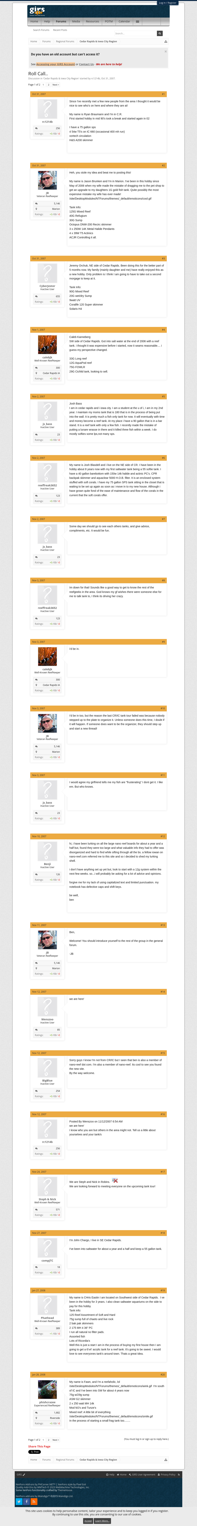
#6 (163, 458)
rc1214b (95, 78)
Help (47, 21)
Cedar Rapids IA (51, 373)
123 (58, 495)
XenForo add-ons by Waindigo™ (33, 1496)
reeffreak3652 (47, 485)
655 (58, 296)
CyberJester (47, 286)
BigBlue (47, 1080)
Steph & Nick (47, 1199)
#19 (163, 1290)
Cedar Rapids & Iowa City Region (61, 78)
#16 (163, 1114)
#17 (163, 1171)
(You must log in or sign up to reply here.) (146, 1439)
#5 (163, 396)
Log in (162, 2)
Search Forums (41, 30)
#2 (163, 165)
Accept (88, 1521)
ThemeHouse (65, 1490)
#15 (163, 1053)
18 (58, 1267)
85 (58, 1029)
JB (47, 193)
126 (58, 874)
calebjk (47, 357)
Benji (47, 864)
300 (58, 367)
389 (58, 1328)
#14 (163, 991)
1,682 (57, 1412)
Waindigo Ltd (65, 1496)
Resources (92, 21)
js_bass (47, 424)
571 (58, 1209)
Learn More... (102, 1521)
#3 (163, 258)
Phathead (47, 1318)
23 (58, 434)
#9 (163, 641)
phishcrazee (47, 1402)
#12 (163, 836)
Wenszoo (47, 1019)
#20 (163, 1374)
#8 (163, 580)
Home (34, 21)
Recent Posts (60, 30)
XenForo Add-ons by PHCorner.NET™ (35, 1484)
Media (76, 21)
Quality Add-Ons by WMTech (52, 1487)
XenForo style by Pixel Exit (72, 1484)
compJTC (47, 1260)
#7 (163, 519)
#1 (163, 94)
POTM (109, 21)
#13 (163, 925)
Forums (61, 21)
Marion (56, 209)
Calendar (124, 21)
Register (172, 2)
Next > (56, 84)
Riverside (55, 1418)
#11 (163, 775)
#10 (163, 708)
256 (58, 128)
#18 (163, 1233)
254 (58, 1091)
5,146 (57, 203)
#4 (163, 329)
